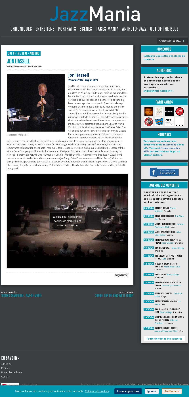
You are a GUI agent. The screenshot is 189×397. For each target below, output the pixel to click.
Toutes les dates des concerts (164, 338)
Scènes (86, 28)
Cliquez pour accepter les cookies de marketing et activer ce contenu (67, 221)
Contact (5, 376)
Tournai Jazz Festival (171, 285)
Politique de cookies (97, 391)
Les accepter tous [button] (128, 391)
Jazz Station (167, 243)
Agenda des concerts (164, 185)
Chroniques (21, 28)
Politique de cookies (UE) (174, 384)
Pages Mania (107, 28)
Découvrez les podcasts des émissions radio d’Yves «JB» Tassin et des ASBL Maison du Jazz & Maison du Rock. (164, 148)
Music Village (178, 248)
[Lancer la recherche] (184, 41)
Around (34, 53)
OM (164, 259)
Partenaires (164, 102)
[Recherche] (170, 40)
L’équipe (5, 368)
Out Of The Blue (164, 28)
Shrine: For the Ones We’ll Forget (114, 295)
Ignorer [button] (151, 391)
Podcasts (164, 134)
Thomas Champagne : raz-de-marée (21, 295)
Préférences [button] (172, 391)
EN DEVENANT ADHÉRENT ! (158, 91)
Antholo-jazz (134, 28)
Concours (164, 49)
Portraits (67, 28)
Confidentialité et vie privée (141, 384)
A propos (6, 363)
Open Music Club (172, 267)
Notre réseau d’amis (11, 372)
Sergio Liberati (22, 66)
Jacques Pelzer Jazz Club (166, 331)
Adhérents (164, 70)
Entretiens (45, 28)
